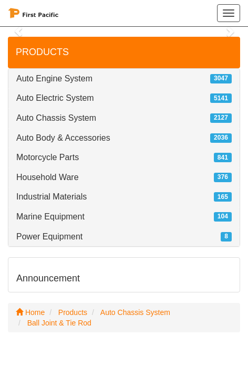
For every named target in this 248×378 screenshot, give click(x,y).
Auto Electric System (55, 97)
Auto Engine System (54, 78)
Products (72, 312)
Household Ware (47, 177)
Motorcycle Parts (47, 157)
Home (30, 312)
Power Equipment (49, 236)
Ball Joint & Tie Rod (59, 323)
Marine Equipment (50, 216)
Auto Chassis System (56, 117)
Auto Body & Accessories (63, 137)
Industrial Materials (51, 196)
